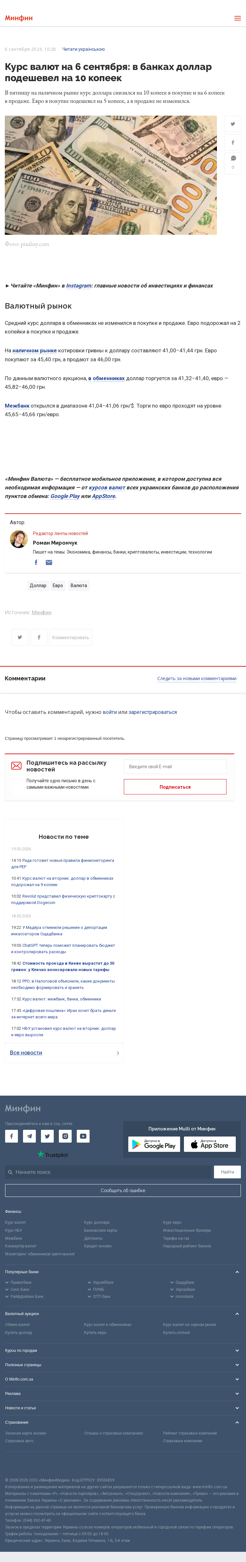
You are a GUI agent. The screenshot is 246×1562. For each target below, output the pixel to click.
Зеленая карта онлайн (25, 1433)
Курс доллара (96, 1222)
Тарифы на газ (176, 1238)
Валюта (79, 585)
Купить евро (95, 1332)
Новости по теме (64, 836)
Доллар (38, 585)
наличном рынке (34, 350)
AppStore (103, 496)
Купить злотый (176, 1332)
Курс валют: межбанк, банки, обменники (61, 999)
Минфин (42, 612)
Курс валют (15, 1222)
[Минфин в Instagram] (65, 1136)
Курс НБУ (13, 1230)
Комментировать (70, 637)
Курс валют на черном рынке (189, 1324)
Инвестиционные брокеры (187, 1230)
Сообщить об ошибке (123, 1190)
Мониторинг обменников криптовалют (40, 1254)
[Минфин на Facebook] (11, 1136)
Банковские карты (100, 1230)
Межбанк (17, 405)
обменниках (109, 378)
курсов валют (107, 487)
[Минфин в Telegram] (29, 1136)
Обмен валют (17, 1324)
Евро (58, 585)
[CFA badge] (19, 1464)
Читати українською (83, 49)
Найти (227, 1172)
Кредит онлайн (98, 1246)
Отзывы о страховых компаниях (113, 1433)
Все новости (64, 1053)
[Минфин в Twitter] (47, 1136)
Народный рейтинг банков (187, 1246)
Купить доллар (18, 1332)
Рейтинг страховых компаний (190, 1433)
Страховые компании (182, 1441)
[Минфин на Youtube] (83, 1136)
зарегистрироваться (153, 712)
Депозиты (93, 1238)
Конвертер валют (20, 1246)
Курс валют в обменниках (107, 1324)
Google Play (65, 496)
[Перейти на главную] (18, 18)
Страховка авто (19, 1441)
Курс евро (172, 1222)
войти (110, 712)
